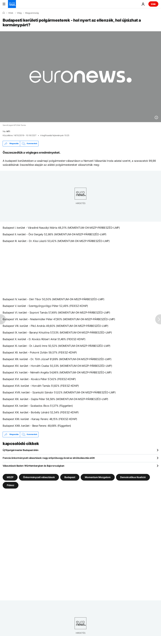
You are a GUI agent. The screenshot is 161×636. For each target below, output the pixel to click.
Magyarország (32, 13)
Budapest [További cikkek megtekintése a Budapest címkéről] (69, 477)
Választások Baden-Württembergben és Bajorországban (33, 465)
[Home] (4, 13)
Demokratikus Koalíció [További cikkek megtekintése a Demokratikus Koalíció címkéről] (133, 477)
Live (153, 3)
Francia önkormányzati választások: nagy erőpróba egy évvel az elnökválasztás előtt (49, 457)
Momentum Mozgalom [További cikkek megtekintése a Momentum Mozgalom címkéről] (98, 477)
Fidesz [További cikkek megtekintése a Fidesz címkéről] (10, 485)
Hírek (10, 13)
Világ (19, 13)
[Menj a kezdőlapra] (12, 4)
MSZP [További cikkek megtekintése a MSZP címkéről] (10, 477)
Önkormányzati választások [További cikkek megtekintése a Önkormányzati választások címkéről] (39, 477)
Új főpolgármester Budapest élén (20, 450)
